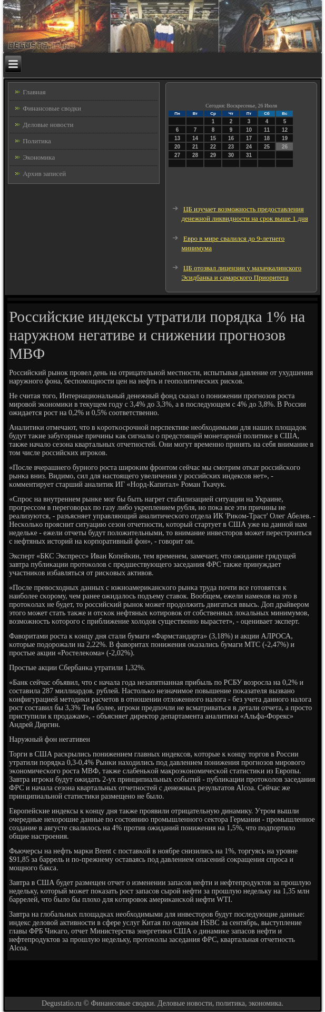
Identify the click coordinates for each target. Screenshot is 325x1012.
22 (213, 147)
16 (231, 138)
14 (195, 138)
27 (177, 155)
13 (177, 138)
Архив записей (44, 174)
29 (213, 155)
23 (231, 147)
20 (177, 147)
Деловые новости (48, 125)
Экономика (39, 157)
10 (249, 130)
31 (249, 155)
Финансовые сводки (52, 108)
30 (231, 155)
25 (267, 147)
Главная (34, 92)
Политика (37, 141)
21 (195, 147)
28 (195, 155)
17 (249, 138)
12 (285, 130)
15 (213, 138)
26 (285, 147)
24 (249, 147)
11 (267, 130)
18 (267, 138)
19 (285, 138)
